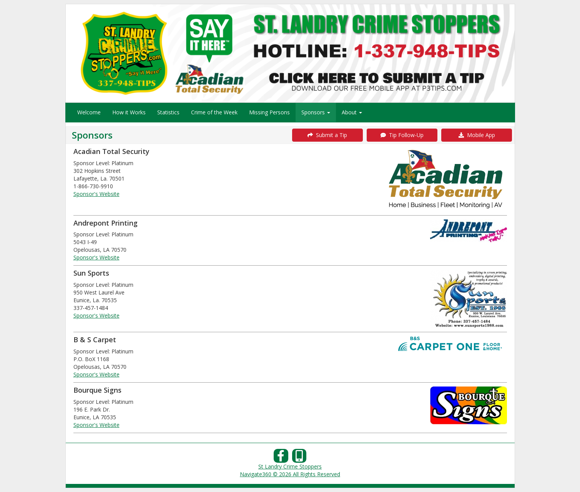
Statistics (168, 112)
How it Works (129, 112)
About (352, 112)
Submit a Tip (327, 135)
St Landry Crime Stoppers (290, 466)
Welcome (89, 112)
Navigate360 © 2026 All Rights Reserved (290, 474)
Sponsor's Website (96, 193)
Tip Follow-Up (402, 135)
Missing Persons (269, 112)
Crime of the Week (214, 112)
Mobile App (477, 135)
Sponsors (315, 112)
